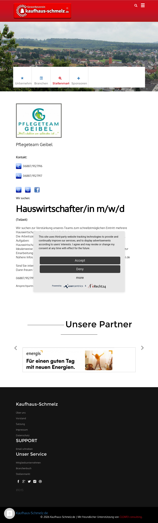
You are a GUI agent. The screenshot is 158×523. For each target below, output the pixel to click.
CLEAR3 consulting (131, 516)
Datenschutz (22, 435)
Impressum (22, 429)
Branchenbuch (23, 468)
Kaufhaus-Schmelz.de (32, 513)
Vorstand (21, 418)
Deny (80, 269)
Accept (80, 260)
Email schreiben (24, 448)
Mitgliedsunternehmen (28, 462)
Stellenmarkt (23, 473)
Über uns (21, 412)
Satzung (20, 424)
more (80, 278)
